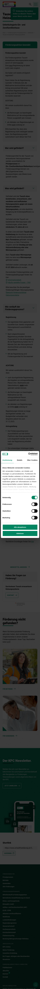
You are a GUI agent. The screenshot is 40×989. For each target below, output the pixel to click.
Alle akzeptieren (20, 527)
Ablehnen (20, 533)
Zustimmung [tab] (7, 460)
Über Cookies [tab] (32, 460)
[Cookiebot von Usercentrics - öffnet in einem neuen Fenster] (28, 454)
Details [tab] (19, 460)
